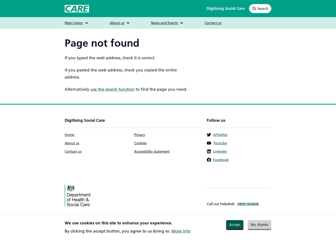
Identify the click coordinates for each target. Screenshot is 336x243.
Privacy (139, 135)
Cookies (140, 143)
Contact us (213, 23)
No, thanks (259, 226)
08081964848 (248, 204)
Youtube (217, 143)
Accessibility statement (152, 151)
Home (69, 135)
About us (72, 143)
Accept (234, 226)
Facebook (218, 160)
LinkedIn (217, 151)
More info (180, 233)
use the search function (112, 89)
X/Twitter (217, 135)
